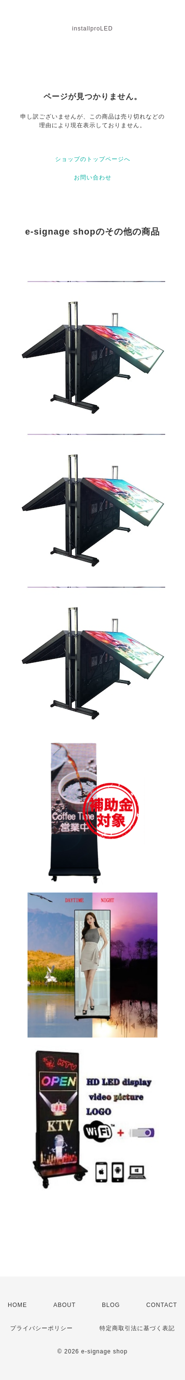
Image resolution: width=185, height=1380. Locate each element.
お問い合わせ (93, 177)
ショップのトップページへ (92, 159)
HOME (17, 1305)
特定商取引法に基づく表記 (137, 1328)
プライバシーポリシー (41, 1328)
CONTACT (161, 1305)
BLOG (111, 1305)
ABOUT (64, 1305)
